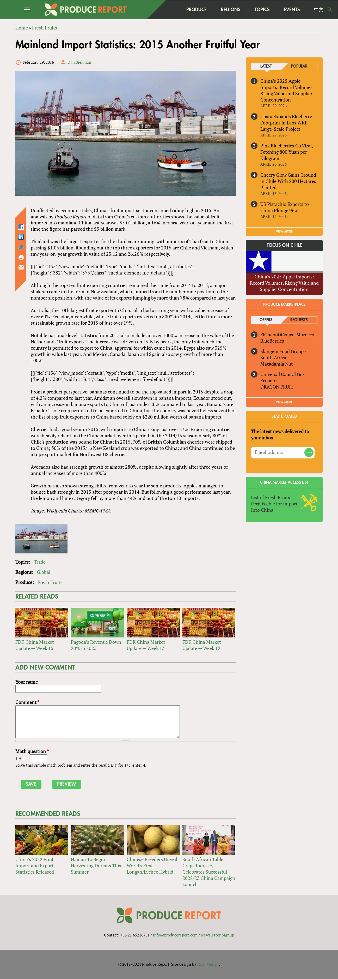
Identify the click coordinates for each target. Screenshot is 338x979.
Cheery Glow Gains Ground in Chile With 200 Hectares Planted (288, 181)
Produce (196, 9)
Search (330, 10)
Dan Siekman (79, 62)
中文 (318, 9)
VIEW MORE (284, 231)
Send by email (21, 268)
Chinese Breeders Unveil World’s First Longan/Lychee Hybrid (152, 865)
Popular (299, 66)
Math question (32, 751)
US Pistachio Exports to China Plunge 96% (284, 207)
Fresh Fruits (50, 582)
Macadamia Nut (276, 364)
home (169, 10)
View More (284, 402)
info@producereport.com (175, 935)
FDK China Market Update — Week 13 (146, 645)
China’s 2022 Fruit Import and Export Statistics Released (34, 865)
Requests (299, 320)
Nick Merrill (208, 964)
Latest (266, 66)
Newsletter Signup (217, 935)
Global (43, 572)
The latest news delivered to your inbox (280, 434)
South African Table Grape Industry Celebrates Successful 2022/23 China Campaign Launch (208, 871)
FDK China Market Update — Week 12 (201, 645)
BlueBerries (272, 341)
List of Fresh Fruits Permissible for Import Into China (274, 503)
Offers (266, 320)
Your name (26, 682)
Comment (27, 702)
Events (292, 9)
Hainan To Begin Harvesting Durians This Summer (96, 865)
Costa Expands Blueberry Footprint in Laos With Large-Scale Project (286, 122)
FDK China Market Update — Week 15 (34, 645)
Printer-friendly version (21, 257)
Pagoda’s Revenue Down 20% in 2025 (96, 645)
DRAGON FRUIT (276, 387)
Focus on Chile (284, 245)
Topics (262, 9)
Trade (40, 562)
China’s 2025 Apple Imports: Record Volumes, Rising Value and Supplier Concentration (287, 90)
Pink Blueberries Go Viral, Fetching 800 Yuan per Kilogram (286, 151)
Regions (230, 9)
